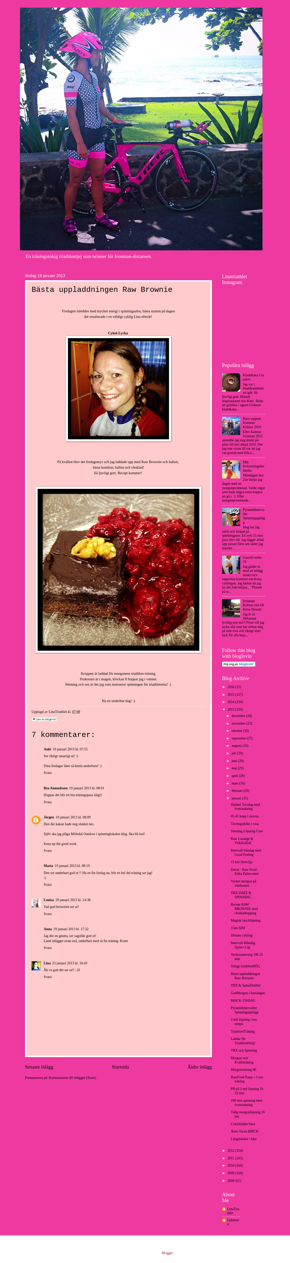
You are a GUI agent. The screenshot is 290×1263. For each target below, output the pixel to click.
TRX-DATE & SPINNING (241, 895)
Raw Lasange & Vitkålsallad (242, 841)
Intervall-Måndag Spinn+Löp (243, 945)
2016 (231, 687)
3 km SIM (238, 928)
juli (234, 753)
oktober (237, 731)
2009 (231, 1173)
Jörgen (49, 817)
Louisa (49, 900)
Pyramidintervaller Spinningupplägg (254, 516)
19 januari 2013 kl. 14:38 (72, 900)
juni (235, 761)
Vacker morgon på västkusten (243, 883)
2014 (231, 702)
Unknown (233, 1222)
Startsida (120, 1067)
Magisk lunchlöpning (245, 920)
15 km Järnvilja (241, 862)
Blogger (167, 1253)
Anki (47, 749)
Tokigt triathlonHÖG (245, 966)
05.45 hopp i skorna (244, 816)
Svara (48, 773)
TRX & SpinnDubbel (245, 985)
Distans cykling (241, 935)
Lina (47, 963)
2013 (231, 709)
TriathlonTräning (242, 1031)
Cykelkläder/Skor (243, 1124)
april (235, 776)
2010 (231, 1165)
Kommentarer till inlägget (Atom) (72, 1078)
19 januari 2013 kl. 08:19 (72, 866)
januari (237, 798)
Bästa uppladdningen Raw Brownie (245, 976)
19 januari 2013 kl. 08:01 (86, 788)
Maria (48, 866)
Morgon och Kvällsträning (242, 1060)
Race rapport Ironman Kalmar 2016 (252, 423)
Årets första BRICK (244, 1131)
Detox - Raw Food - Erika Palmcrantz (244, 872)
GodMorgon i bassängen (248, 993)
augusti (237, 746)
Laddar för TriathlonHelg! (243, 1041)
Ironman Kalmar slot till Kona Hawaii (253, 605)
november (239, 723)
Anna (48, 929)
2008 (231, 1181)
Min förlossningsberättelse (253, 466)
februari (238, 791)
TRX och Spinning (244, 1050)
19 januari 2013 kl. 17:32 (70, 929)
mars (235, 783)
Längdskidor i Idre (244, 1139)
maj (235, 768)
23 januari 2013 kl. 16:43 (69, 963)
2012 (231, 1150)
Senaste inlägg (39, 1067)
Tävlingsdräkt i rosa (244, 824)
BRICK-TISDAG (243, 1001)
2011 (231, 1158)
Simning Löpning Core (247, 831)
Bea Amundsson (56, 788)
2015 (231, 694)
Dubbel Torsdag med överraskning (245, 807)
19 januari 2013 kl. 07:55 (70, 749)
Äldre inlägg (199, 1067)
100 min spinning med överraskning (246, 1103)
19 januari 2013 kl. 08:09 (73, 817)
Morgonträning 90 (243, 1070)
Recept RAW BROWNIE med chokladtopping (244, 909)
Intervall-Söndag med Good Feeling (246, 852)
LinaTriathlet (233, 1211)
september (239, 738)
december (239, 716)
